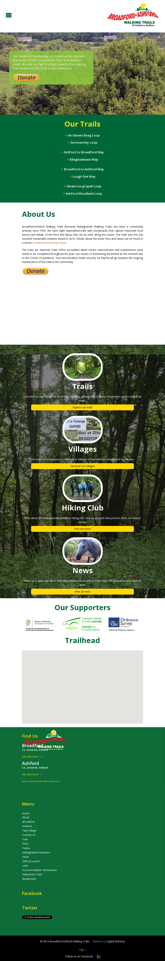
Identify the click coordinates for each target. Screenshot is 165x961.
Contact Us (29, 835)
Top (81, 949)
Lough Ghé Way (82, 176)
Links (25, 865)
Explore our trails (82, 407)
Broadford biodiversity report (49, 242)
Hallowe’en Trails (32, 874)
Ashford (27, 826)
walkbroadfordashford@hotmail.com (40, 781)
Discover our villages (82, 466)
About (25, 817)
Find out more (82, 529)
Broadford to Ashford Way (82, 169)
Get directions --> (32, 756)
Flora (25, 843)
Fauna (26, 848)
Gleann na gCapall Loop (82, 186)
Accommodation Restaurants (39, 870)
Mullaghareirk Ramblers (36, 852)
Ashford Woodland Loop (82, 193)
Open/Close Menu (3, 15)
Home (25, 813)
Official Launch (31, 861)
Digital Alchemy (109, 941)
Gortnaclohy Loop (82, 142)
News (25, 857)
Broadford (28, 821)
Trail (24, 839)
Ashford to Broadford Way (82, 152)
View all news (82, 591)
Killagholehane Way (82, 159)
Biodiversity (29, 879)
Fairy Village (29, 830)
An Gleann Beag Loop (82, 135)
